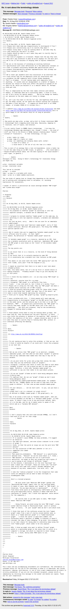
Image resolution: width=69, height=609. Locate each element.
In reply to (46, 14)
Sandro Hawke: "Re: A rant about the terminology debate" (31, 591)
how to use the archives (15, 602)
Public (23, 3)
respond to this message (21, 597)
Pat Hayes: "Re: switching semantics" (28, 587)
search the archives (32, 602)
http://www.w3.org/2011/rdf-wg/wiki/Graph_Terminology (33, 109)
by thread (37, 599)
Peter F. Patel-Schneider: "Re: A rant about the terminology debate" (37, 593)
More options (37, 11)
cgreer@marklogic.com (27, 19)
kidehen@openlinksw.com (27, 26)
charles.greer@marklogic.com (13, 560)
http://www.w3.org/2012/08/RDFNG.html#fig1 (26, 334)
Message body (19, 11)
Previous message (35, 14)
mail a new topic (36, 597)
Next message (23, 14)
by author (53, 599)
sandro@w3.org (22, 23)
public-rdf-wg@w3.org (34, 3)
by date (30, 599)
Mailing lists (15, 3)
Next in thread (56, 14)
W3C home (5, 3)
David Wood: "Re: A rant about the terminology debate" (37, 589)
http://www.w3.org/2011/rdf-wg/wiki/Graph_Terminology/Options (29, 111)
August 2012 (48, 3)
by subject (45, 599)
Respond (29, 11)
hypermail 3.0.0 (28, 605)
